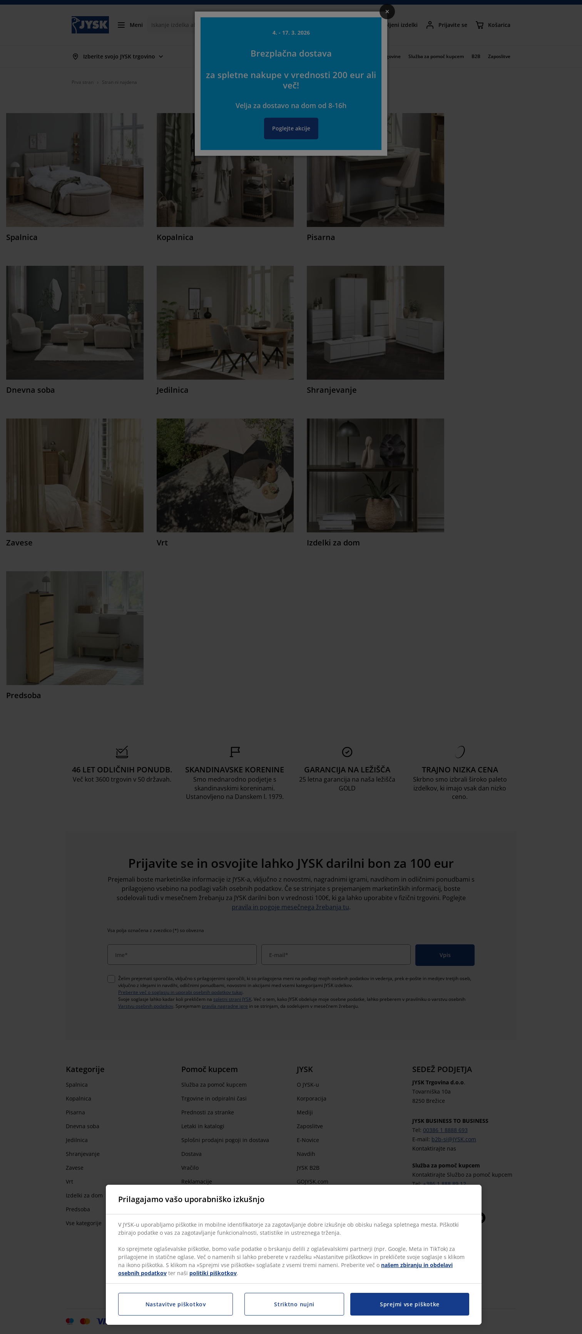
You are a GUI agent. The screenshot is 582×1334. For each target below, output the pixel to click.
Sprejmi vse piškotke (410, 1304)
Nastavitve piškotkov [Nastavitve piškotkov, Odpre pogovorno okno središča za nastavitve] (176, 1304)
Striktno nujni (294, 1304)
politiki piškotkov (213, 1273)
